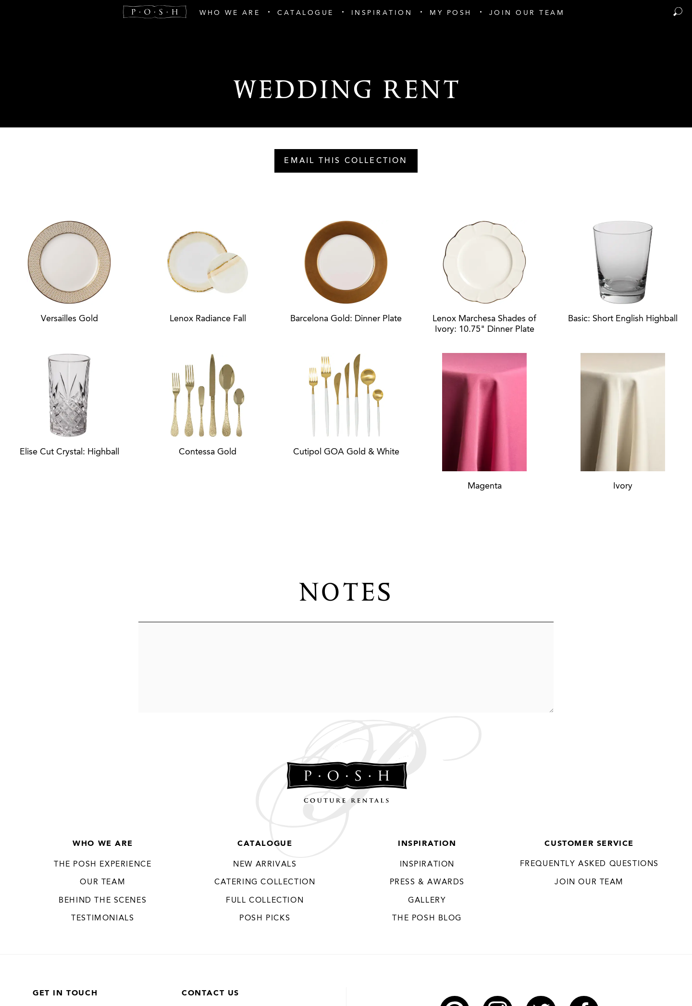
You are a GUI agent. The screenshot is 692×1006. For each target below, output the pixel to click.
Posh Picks (264, 919)
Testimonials (102, 919)
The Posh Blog (427, 919)
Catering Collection (264, 883)
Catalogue (264, 844)
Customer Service (589, 844)
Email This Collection (346, 161)
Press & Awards (427, 883)
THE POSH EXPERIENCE (102, 864)
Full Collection (265, 901)
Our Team (102, 883)
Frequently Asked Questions (589, 864)
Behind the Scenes (103, 901)
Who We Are (103, 844)
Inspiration (427, 844)
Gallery (427, 901)
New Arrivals (265, 864)
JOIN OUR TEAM (589, 882)
